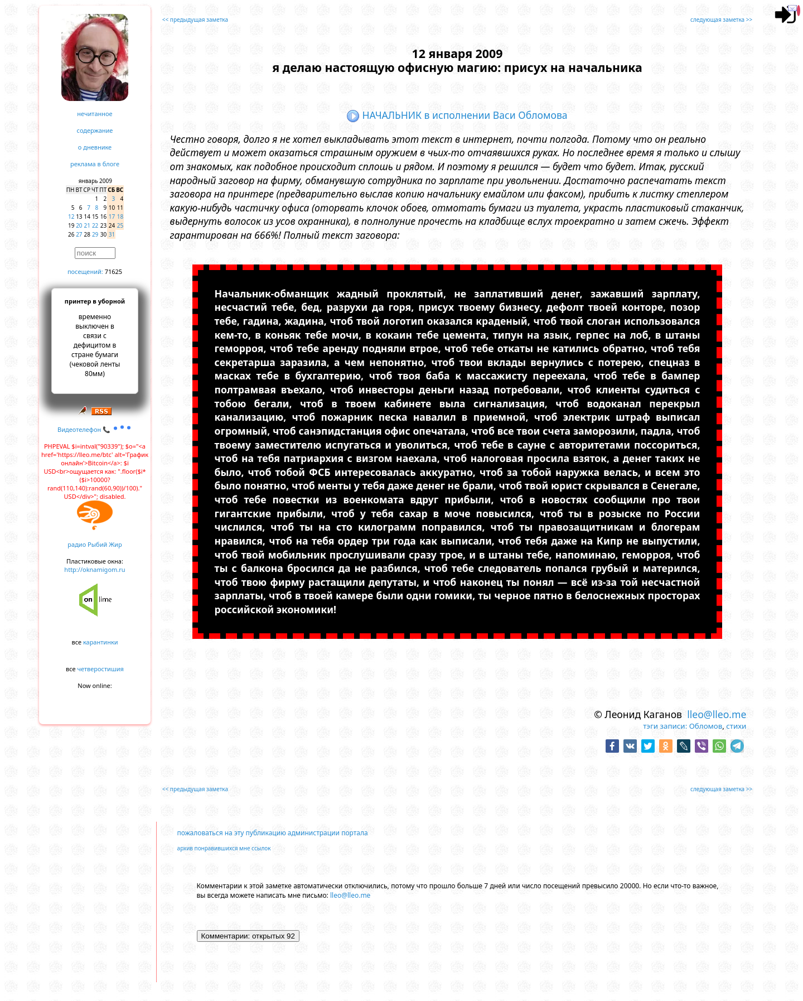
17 (112, 216)
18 (120, 216)
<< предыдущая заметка (195, 19)
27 (79, 234)
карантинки (100, 642)
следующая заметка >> (721, 19)
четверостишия (101, 669)
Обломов (706, 726)
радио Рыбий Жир (94, 544)
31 (112, 234)
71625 (113, 271)
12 (71, 216)
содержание (95, 130)
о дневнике (95, 147)
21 (87, 225)
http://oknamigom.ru (94, 569)
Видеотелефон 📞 (94, 429)
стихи (736, 726)
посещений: (85, 271)
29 (95, 234)
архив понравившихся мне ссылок (224, 848)
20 (79, 225)
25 (120, 225)
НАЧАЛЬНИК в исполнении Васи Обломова (457, 115)
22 (95, 225)
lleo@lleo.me (716, 714)
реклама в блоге (94, 164)
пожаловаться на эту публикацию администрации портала (272, 833)
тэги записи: (665, 726)
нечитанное (94, 113)
